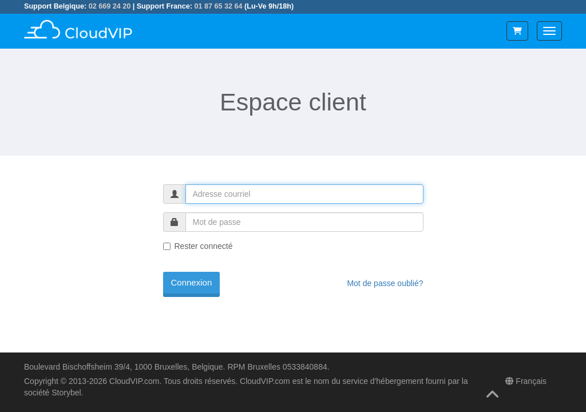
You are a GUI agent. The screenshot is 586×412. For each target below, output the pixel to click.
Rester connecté (198, 246)
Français (526, 381)
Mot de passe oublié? (385, 283)
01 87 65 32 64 (218, 6)
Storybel (66, 392)
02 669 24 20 (110, 6)
